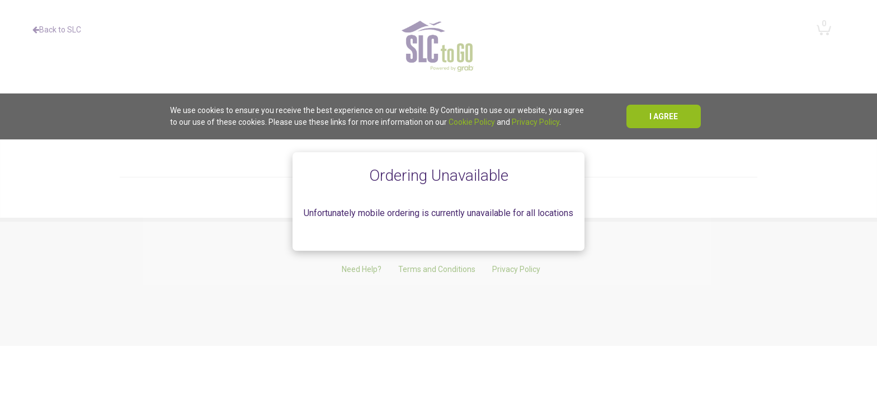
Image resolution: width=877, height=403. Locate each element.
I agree (663, 116)
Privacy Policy (535, 122)
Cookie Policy (472, 122)
